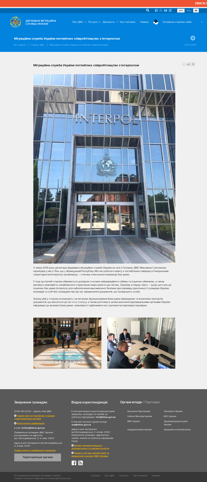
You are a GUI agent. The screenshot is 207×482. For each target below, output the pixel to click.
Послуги (93, 22)
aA (188, 64)
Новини (144, 22)
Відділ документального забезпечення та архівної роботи (90, 447)
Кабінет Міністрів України (139, 416)
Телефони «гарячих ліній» (177, 22)
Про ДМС (77, 22)
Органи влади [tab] (131, 402)
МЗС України (170, 416)
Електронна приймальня (30, 423)
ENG (189, 10)
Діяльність (109, 22)
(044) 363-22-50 (22, 411)
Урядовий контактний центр (177, 429)
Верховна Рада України (138, 411)
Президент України (173, 411)
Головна (95, 475)
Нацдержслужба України (139, 429)
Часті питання (127, 22)
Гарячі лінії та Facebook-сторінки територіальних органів (34, 417)
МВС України (133, 421)
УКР (181, 10)
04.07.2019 (190, 44)
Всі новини (20, 44)
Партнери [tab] (152, 402)
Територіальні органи (37, 457)
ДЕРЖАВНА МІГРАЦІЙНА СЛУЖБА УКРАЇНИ (41, 22)
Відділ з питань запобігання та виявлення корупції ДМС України (90, 454)
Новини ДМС (38, 44)
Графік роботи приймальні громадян (35, 450)
